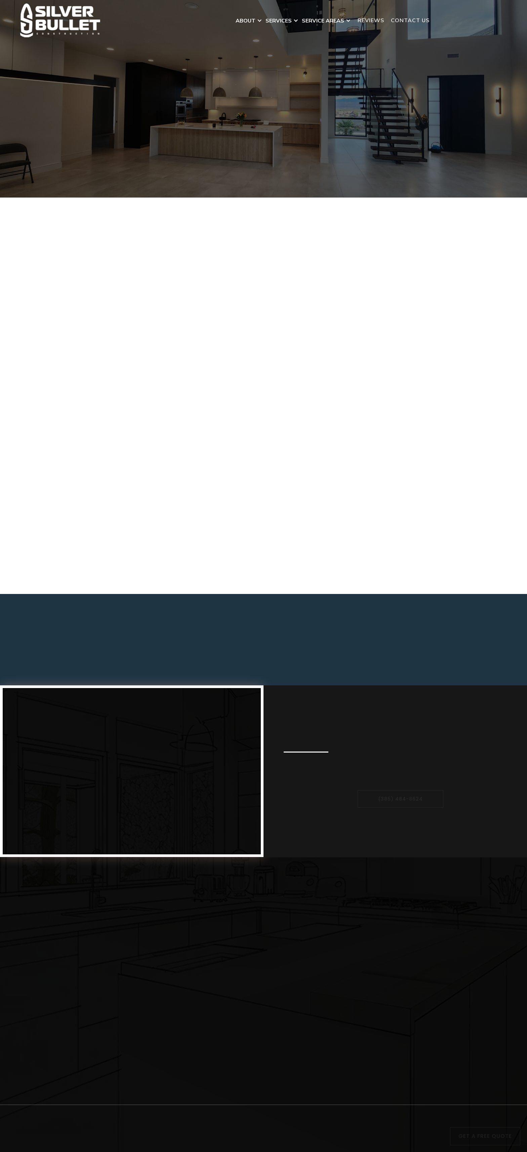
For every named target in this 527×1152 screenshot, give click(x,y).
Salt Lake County (374, 1013)
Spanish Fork (369, 962)
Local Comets (277, 1144)
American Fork (371, 912)
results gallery (479, 1001)
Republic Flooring (253, 922)
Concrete (241, 962)
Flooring (240, 1013)
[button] (251, 20)
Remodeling (245, 1073)
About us (471, 912)
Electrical (242, 1083)
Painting (241, 993)
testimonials (476, 991)
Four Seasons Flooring (259, 912)
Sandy (359, 922)
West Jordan (368, 1023)
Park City (363, 973)
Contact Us (301, 142)
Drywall (240, 1003)
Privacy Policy (262, 1122)
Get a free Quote (485, 1136)
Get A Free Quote (226, 142)
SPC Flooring (247, 932)
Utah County (368, 993)
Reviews (371, 20)
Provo (359, 952)
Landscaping (247, 973)
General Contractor (255, 1094)
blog (464, 942)
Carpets (240, 942)
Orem (358, 1003)
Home (466, 902)
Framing (240, 1053)
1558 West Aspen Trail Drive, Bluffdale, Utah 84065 (97, 999)
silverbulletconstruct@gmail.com (77, 981)
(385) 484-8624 (471, 20)
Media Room (475, 952)
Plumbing (242, 1063)
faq (463, 932)
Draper (360, 983)
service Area (476, 922)
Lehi (357, 932)
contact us (410, 20)
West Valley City (374, 902)
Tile (234, 983)
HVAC (237, 1033)
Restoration (245, 952)
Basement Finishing (257, 1023)
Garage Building (251, 1043)
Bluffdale (363, 942)
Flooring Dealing (252, 902)
